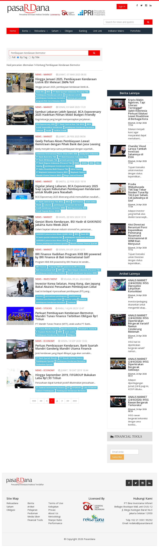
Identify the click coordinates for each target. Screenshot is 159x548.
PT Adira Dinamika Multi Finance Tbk (52, 169)
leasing (39, 166)
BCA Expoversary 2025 (45, 124)
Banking (83, 30)
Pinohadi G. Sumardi (87, 329)
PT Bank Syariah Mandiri (46, 358)
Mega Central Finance (73, 175)
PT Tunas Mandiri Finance (47, 329)
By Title (34, 57)
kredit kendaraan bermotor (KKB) (50, 208)
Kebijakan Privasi (53, 508)
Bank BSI (40, 92)
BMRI (60, 332)
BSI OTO (72, 240)
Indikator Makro (116, 30)
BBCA (89, 124)
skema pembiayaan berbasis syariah (52, 243)
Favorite (14, 37)
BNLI (98, 163)
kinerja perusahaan (76, 98)
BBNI (91, 163)
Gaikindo (72, 302)
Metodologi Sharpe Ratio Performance (55, 520)
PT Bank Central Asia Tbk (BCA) (70, 124)
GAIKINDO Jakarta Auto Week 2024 (51, 240)
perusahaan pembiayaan (56, 296)
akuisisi (39, 296)
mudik (48, 130)
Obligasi (69, 30)
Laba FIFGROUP (90, 388)
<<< (34, 400)
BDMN (84, 163)
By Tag (22, 57)
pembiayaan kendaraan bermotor (50, 98)
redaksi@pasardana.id (140, 523)
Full (12, 57)
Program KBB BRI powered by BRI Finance (66, 267)
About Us (53, 513)
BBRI (60, 270)
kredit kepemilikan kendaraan (49, 127)
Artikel (30, 506)
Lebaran (39, 130)
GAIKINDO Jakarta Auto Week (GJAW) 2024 (54, 234)
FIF (68, 388)
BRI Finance (41, 267)
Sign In (122, 6)
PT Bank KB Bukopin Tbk (46, 160)
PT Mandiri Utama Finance (71, 358)
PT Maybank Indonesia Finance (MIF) (52, 172)
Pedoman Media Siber (33, 515)
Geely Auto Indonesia (89, 154)
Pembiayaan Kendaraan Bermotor (50, 335)
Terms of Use (55, 503)
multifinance (74, 296)
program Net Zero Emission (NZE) (50, 101)
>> (68, 400)
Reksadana (39, 30)
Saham (55, 30)
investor (82, 299)
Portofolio (135, 30)
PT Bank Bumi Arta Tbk (46, 157)
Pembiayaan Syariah (45, 361)
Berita (25, 30)
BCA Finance (78, 202)
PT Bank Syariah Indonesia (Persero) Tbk (70, 92)
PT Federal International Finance (50, 388)
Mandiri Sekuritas (69, 329)
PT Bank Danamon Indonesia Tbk (73, 157)
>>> (75, 400)
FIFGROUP (76, 388)
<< (41, 400)
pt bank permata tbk (69, 160)
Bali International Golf (45, 270)
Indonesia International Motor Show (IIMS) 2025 (56, 154)
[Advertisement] (129, 67)
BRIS (48, 92)
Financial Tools (35, 519)
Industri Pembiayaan (45, 391)
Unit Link (97, 30)
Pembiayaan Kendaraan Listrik (49, 95)
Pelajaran (32, 509)
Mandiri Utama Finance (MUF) (48, 175)
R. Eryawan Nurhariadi (45, 332)
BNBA (76, 163)
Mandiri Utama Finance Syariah (83, 243)
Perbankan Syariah (44, 364)
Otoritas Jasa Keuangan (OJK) (49, 299)
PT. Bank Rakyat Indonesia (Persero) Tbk (82, 270)
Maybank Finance (78, 172)
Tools (27, 37)
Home (13, 30)
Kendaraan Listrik (73, 95)
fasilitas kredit (60, 130)
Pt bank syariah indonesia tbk (49, 237)
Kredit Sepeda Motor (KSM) (48, 211)
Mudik (38, 205)
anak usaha (91, 202)
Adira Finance (76, 169)
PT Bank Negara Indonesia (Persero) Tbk (54, 163)
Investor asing (70, 299)
